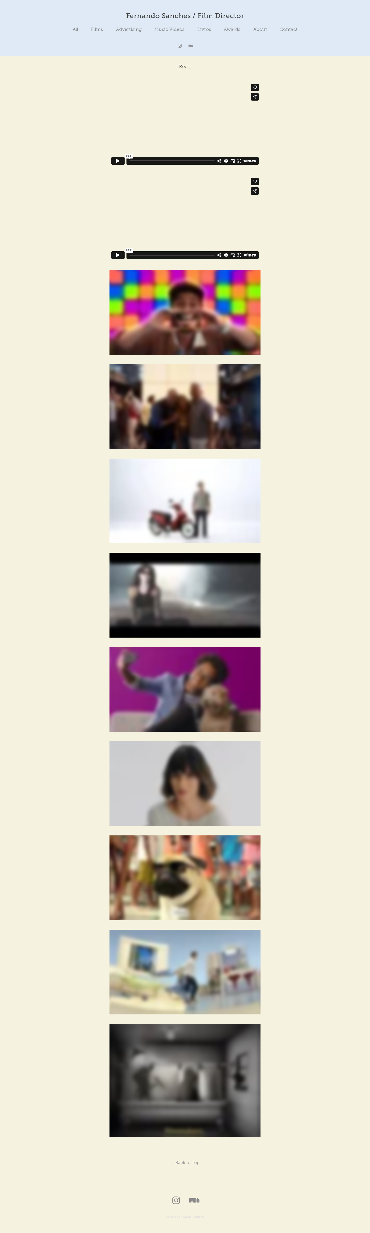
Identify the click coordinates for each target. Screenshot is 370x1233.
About (260, 29)
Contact (289, 29)
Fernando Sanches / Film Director (185, 16)
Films (97, 29)
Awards (232, 29)
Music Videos (169, 29)
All (75, 29)
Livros (204, 29)
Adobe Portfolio (193, 1216)
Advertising (129, 29)
